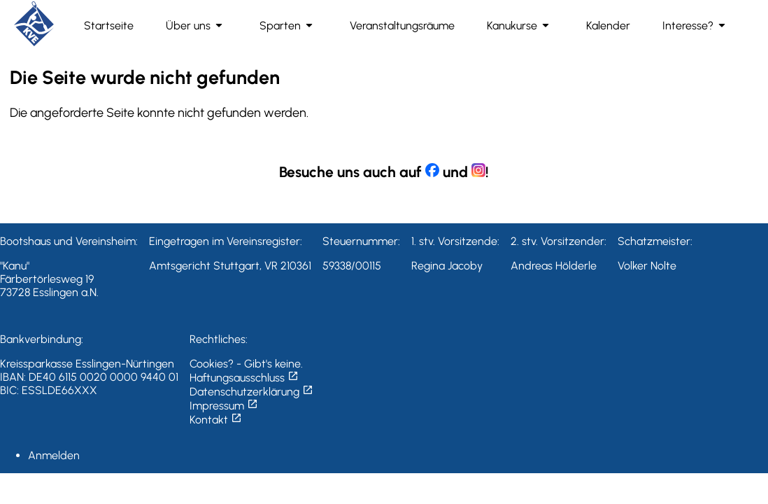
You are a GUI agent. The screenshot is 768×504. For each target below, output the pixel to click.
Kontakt (216, 419)
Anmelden (54, 455)
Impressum (224, 405)
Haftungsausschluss (244, 377)
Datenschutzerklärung (251, 391)
